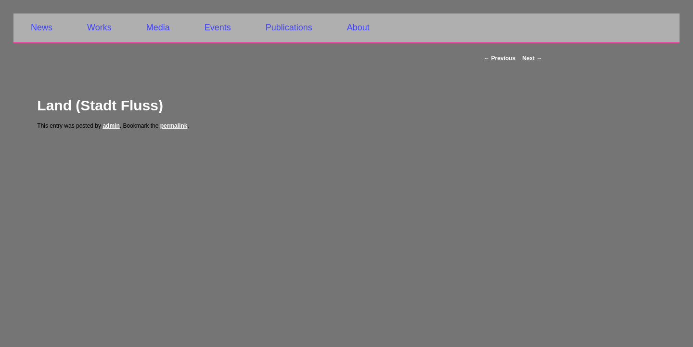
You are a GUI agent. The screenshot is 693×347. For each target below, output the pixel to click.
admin (111, 125)
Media (158, 27)
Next (532, 58)
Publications (289, 27)
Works (99, 27)
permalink (174, 125)
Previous (499, 58)
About (358, 27)
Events (218, 27)
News (41, 27)
